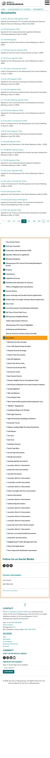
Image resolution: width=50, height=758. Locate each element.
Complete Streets (14, 444)
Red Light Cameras (14, 414)
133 (8, 221)
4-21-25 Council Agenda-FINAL (12, 110)
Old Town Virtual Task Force (16, 312)
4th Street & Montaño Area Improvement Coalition (26, 385)
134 (13, 221)
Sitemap (6, 646)
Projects (9, 270)
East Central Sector (14, 376)
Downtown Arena (13, 372)
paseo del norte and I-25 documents (20, 525)
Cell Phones (11, 431)
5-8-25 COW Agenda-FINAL (11, 191)
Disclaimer (7, 639)
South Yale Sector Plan (15, 363)
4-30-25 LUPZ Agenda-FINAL (11, 131)
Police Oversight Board (15, 546)
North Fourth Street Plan (16, 368)
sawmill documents (14, 474)
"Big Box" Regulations (15, 406)
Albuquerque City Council (19, 9)
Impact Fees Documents (16, 355)
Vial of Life (10, 304)
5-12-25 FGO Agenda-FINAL (11, 210)
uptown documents (14, 495)
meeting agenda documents (17, 461)
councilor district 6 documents (18, 512)
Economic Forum (13, 423)
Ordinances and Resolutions (16, 329)
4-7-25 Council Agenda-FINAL (12, 58)
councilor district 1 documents (18, 465)
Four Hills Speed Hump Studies (19, 346)
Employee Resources (10, 644)
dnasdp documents (14, 457)
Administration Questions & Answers (19, 282)
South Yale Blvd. (13, 448)
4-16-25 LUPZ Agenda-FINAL (11, 79)
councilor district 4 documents (18, 499)
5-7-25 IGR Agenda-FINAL (10, 160)
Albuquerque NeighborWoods (17, 317)
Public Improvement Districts (17, 321)
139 (39, 221)
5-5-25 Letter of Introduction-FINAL (14, 181)
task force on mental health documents (21, 533)
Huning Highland (13, 389)
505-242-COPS (30, 629)
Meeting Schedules (13, 259)
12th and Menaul (13, 393)
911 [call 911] (14, 627)
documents (10, 338)
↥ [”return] (25, 604)
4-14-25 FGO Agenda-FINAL (11, 89)
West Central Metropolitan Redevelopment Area (25, 402)
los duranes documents (16, 453)
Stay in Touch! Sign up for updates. (15, 665)
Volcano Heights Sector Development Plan (22, 380)
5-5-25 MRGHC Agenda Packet (12, 150)
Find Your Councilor (13, 246)
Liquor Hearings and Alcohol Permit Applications (24, 295)
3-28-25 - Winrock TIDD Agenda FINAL (14, 19)
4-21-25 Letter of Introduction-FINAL (14, 121)
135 (19, 221)
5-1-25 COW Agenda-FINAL (11, 142)
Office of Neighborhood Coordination (19, 287)
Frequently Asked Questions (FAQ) (18, 250)
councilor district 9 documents (18, 516)
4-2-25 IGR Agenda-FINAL (10, 29)
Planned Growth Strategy (16, 351)
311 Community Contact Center (17, 612)
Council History (11, 291)
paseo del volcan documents (17, 470)
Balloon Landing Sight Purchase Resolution (23, 427)
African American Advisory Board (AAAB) (21, 334)
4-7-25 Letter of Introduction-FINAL (13, 69)
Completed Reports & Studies (18, 410)
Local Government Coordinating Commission (22, 308)
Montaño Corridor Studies (17, 342)
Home (3, 9)
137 (29, 221)
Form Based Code (13, 397)
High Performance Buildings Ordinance (21, 419)
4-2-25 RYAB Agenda (8, 40)
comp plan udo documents (17, 538)
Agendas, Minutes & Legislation (17, 255)
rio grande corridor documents (18, 482)
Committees (10, 274)
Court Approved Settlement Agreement (22, 550)
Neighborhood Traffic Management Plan (22, 542)
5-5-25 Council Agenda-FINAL (12, 171)
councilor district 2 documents (18, 508)
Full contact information (10, 590)
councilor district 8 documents (18, 521)
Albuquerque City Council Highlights (19, 325)
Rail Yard (10, 440)
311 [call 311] (8, 622)
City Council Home (13, 242)
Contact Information (12, 575)
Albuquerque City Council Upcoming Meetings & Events (24, 264)
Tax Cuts (10, 436)
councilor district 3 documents (18, 487)
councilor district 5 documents (18, 478)
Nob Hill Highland (13, 359)
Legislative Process (13, 278)
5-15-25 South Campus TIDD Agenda (14, 200)
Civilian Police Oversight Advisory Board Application (25, 299)
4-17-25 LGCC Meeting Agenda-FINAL (14, 100)
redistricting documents (16, 504)
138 (34, 221)
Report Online (8, 625)
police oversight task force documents (21, 491)
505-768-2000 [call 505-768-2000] (16, 622)
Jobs (4, 637)
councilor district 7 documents (18, 529)
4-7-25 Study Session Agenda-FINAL (14, 50)
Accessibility (7, 641)
